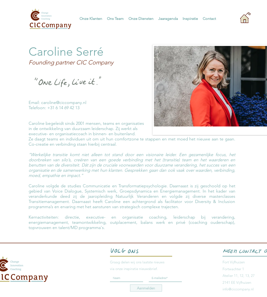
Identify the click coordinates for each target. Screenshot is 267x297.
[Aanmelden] (146, 288)
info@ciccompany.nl (238, 289)
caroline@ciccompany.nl (63, 102)
